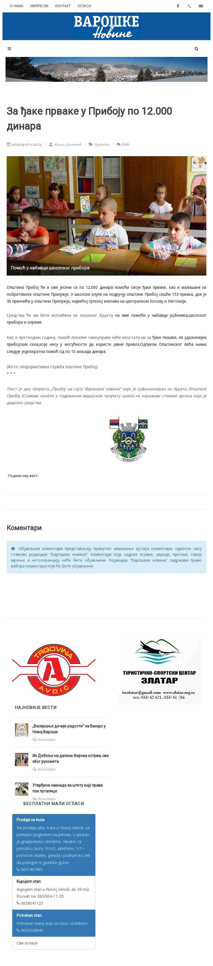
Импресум (39, 6)
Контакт (62, 6)
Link (123, 144)
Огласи (84, 6)
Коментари (47, 739)
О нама (16, 6)
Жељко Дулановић (65, 144)
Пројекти (102, 144)
